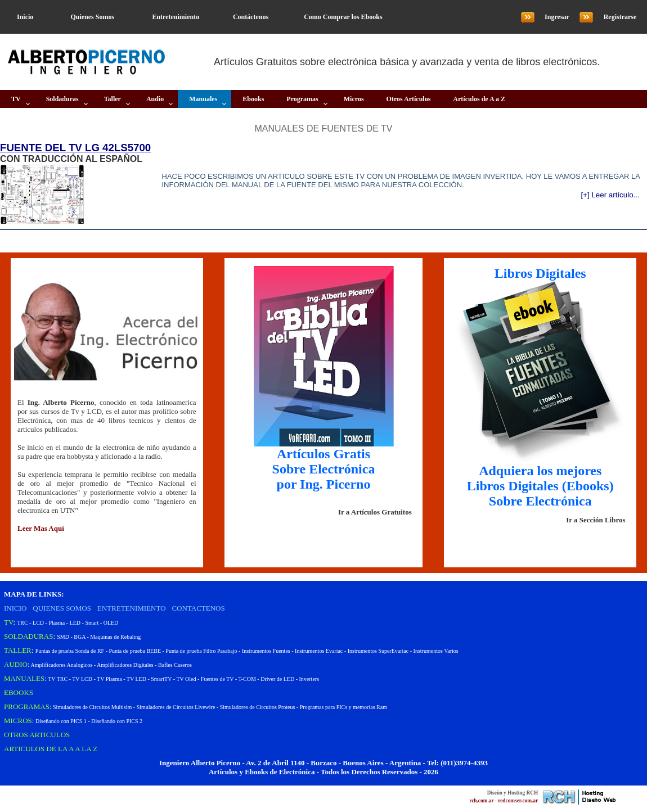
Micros (354, 99)
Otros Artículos (409, 99)
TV (16, 99)
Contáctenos (250, 17)
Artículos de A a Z (479, 99)
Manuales (203, 99)
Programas (302, 99)
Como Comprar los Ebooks (343, 17)
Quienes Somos (92, 17)
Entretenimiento (175, 17)
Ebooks (253, 99)
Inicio (25, 17)
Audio (155, 99)
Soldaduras (62, 99)
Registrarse (620, 17)
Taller (112, 99)
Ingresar (557, 17)
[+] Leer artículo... (610, 195)
